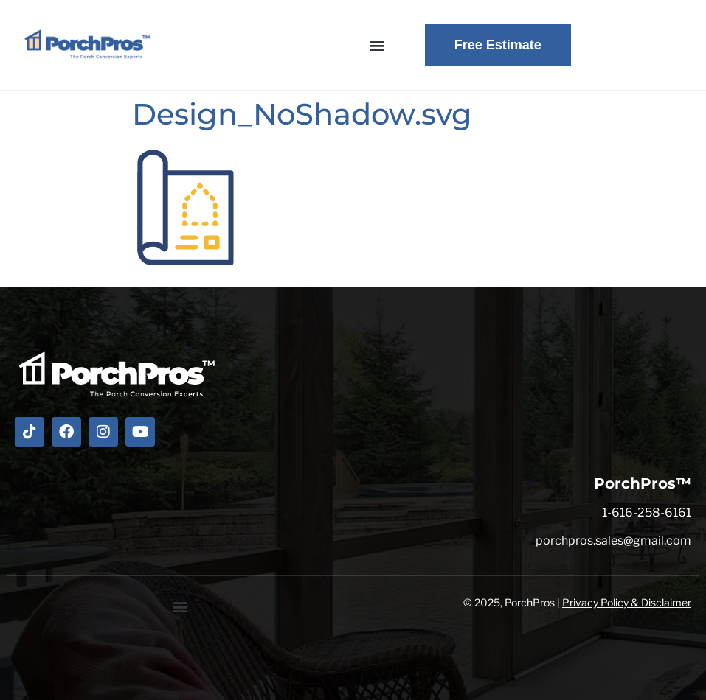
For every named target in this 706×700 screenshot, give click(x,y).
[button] (376, 45)
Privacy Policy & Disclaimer (626, 602)
